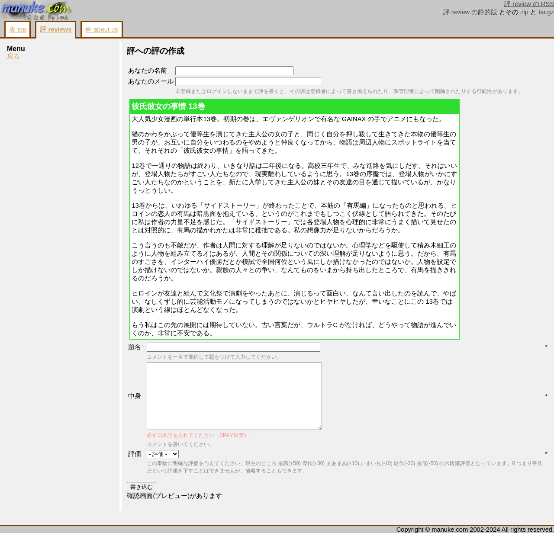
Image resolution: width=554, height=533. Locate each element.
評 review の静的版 (470, 12)
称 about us (101, 29)
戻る (13, 56)
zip (524, 12)
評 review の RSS (529, 3)
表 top (17, 29)
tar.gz (546, 12)
